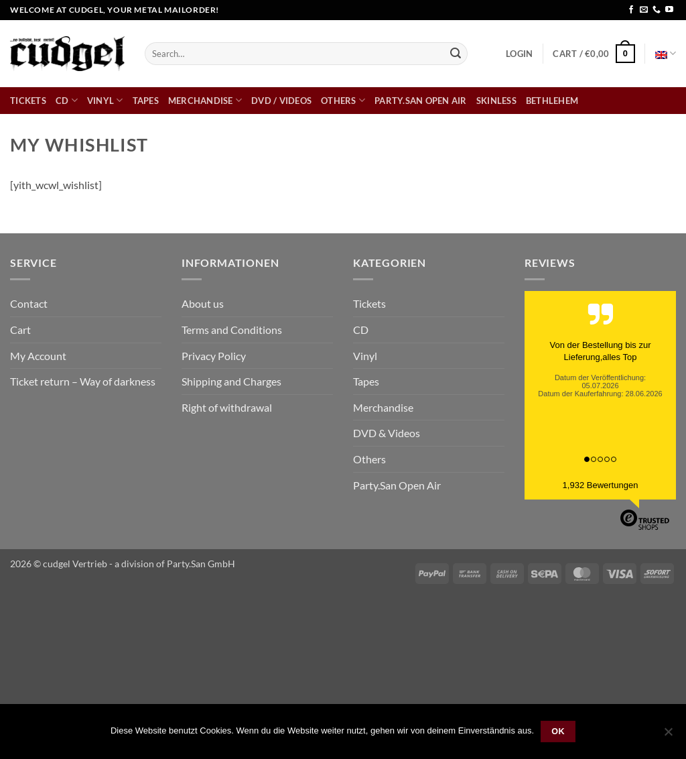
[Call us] (657, 10)
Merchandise (205, 100)
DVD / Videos (281, 100)
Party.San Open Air (420, 100)
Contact (29, 303)
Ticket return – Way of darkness (82, 381)
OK (558, 731)
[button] (519, 54)
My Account (38, 355)
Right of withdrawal (227, 407)
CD (67, 100)
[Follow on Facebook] (631, 10)
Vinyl (105, 100)
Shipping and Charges (231, 381)
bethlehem (552, 100)
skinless (496, 100)
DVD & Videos (386, 432)
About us (203, 303)
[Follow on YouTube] (669, 10)
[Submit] (455, 53)
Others (343, 100)
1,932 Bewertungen (600, 485)
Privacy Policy (214, 355)
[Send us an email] (644, 10)
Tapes (146, 100)
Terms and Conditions (232, 329)
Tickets (28, 100)
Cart (20, 329)
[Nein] (668, 735)
